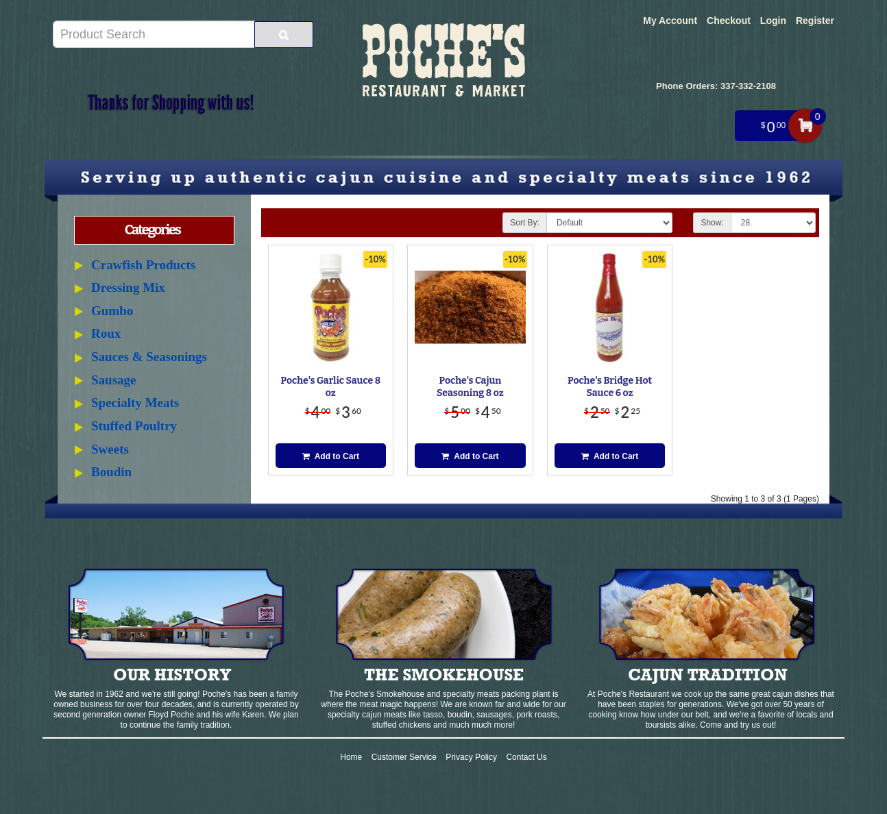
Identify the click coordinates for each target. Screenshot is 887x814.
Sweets (110, 449)
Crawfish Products (143, 265)
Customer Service (404, 757)
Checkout (729, 20)
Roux (106, 333)
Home (351, 757)
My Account (670, 20)
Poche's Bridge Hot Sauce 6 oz (610, 387)
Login (773, 20)
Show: (712, 222)
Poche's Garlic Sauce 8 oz (331, 387)
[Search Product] (283, 34)
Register (815, 20)
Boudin (111, 472)
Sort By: (524, 222)
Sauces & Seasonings (149, 356)
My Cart (805, 126)
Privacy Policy (471, 757)
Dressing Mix (128, 287)
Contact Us (526, 757)
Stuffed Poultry (134, 426)
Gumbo (112, 311)
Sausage (113, 380)
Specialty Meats (135, 402)
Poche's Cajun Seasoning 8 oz (470, 387)
